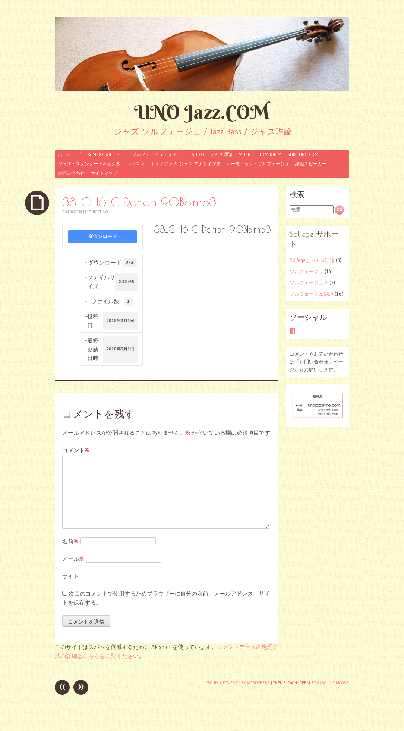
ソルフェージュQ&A (312, 294)
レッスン (135, 163)
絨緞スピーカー (310, 163)
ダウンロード (102, 236)
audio (198, 154)
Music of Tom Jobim (260, 154)
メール (73, 558)
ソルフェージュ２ (309, 282)
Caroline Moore (332, 682)
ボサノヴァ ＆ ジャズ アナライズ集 (185, 163)
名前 (70, 541)
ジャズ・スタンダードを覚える (89, 163)
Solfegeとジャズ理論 (312, 260)
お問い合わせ (71, 173)
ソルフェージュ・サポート (159, 154)
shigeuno (98, 212)
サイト (70, 576)
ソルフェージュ (306, 271)
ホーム (64, 154)
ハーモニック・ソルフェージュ (258, 163)
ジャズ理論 (221, 154)
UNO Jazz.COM (202, 112)
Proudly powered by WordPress (237, 682)
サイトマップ (104, 173)
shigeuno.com (302, 154)
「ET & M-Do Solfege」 (101, 154)
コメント (76, 450)
